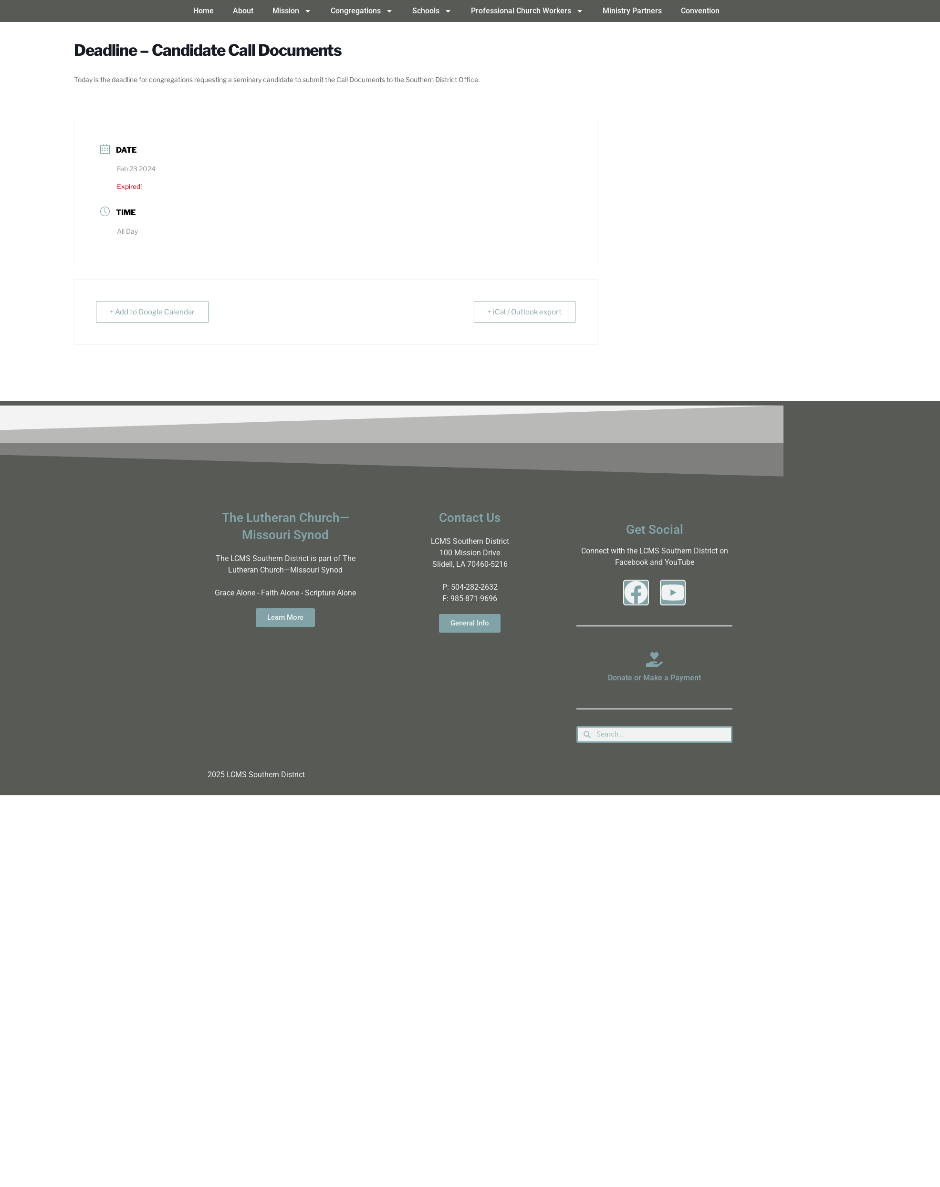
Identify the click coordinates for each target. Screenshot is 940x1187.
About (243, 10)
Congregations (362, 11)
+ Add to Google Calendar (152, 312)
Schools (432, 11)
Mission (292, 11)
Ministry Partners (632, 10)
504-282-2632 (474, 587)
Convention (700, 10)
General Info (469, 623)
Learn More (285, 617)
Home (203, 10)
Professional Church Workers (527, 11)
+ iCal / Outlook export (525, 312)
